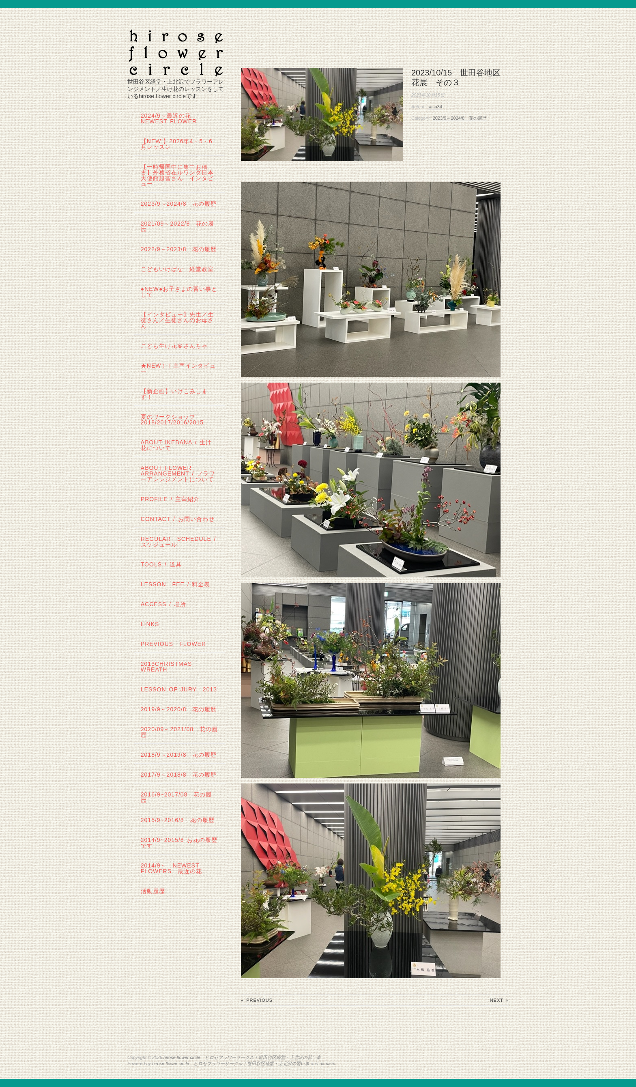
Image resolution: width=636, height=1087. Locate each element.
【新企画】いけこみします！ (174, 394)
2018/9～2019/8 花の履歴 (179, 754)
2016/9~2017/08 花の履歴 (176, 797)
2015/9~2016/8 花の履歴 (178, 820)
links (150, 624)
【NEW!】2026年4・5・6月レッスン (177, 144)
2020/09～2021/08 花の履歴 (179, 732)
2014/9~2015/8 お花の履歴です (179, 843)
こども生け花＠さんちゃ (174, 345)
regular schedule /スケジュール (178, 542)
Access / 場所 (163, 604)
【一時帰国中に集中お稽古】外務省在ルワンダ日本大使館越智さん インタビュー (177, 175)
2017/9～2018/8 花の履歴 (179, 774)
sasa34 (435, 106)
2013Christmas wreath (166, 667)
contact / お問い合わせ (178, 519)
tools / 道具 (161, 564)
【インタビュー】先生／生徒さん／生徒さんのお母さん (177, 320)
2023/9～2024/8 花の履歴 (460, 118)
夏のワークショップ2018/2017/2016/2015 (172, 419)
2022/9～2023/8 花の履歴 (179, 249)
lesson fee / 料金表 (176, 584)
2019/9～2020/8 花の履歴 (179, 709)
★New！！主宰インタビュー (178, 368)
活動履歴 (153, 891)
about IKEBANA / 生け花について (176, 445)
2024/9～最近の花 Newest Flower (169, 118)
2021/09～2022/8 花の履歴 (177, 226)
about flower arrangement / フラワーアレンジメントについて (178, 473)
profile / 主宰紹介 (170, 499)
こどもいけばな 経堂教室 (177, 269)
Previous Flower (173, 644)
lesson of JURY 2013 (179, 689)
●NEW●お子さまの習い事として (179, 292)
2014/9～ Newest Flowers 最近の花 (171, 868)
